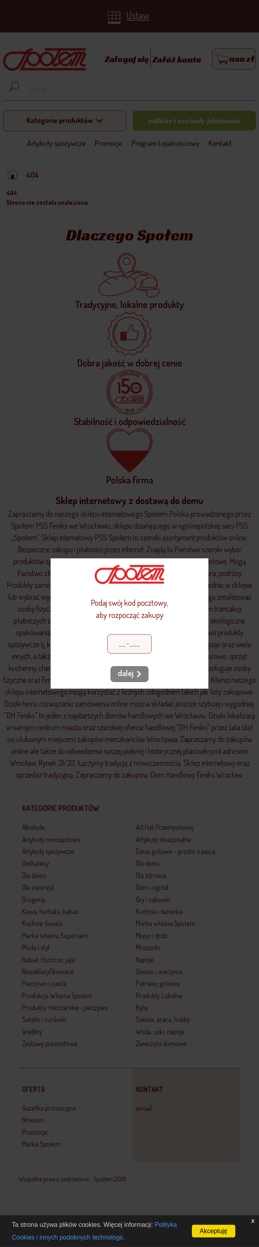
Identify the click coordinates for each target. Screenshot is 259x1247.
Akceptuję (213, 1231)
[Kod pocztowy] (129, 644)
